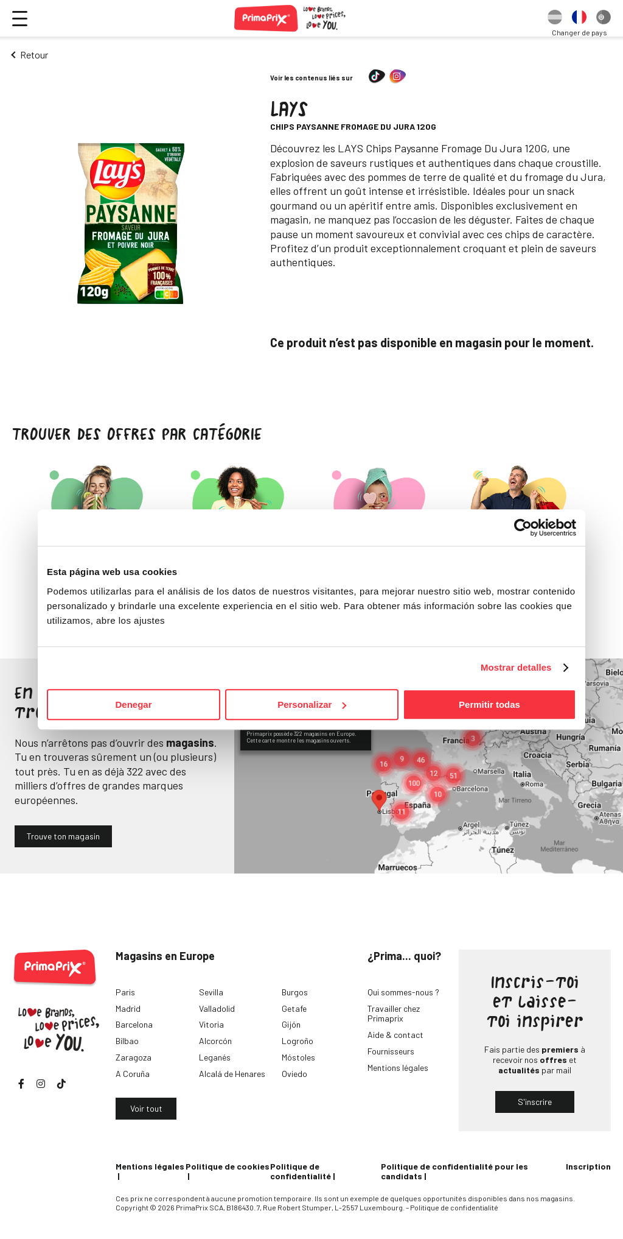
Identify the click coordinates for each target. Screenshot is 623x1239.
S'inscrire (535, 1101)
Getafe (294, 1008)
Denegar (133, 704)
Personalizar (311, 704)
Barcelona (134, 1024)
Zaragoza (133, 1057)
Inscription (588, 1166)
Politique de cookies (228, 1166)
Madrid (128, 1008)
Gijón (291, 1024)
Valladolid (217, 1008)
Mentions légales (397, 1067)
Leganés (215, 1057)
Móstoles (298, 1057)
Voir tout (146, 1108)
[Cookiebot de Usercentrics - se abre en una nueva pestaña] (523, 527)
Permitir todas (489, 704)
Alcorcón (215, 1041)
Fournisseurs (390, 1051)
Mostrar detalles (516, 667)
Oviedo (294, 1073)
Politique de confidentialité (300, 1171)
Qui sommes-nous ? (403, 992)
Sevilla (211, 992)
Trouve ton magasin (63, 836)
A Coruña (133, 1073)
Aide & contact (395, 1034)
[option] (555, 18)
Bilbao (127, 1041)
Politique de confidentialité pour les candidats (454, 1171)
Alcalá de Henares (232, 1073)
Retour (34, 54)
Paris (125, 992)
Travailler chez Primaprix (393, 1013)
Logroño (297, 1041)
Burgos (295, 992)
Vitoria (211, 1024)
